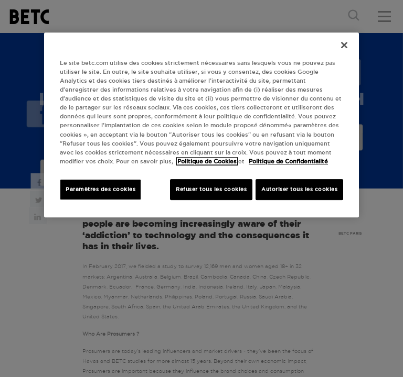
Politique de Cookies (207, 161)
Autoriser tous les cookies (299, 189)
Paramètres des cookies (100, 189)
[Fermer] (344, 45)
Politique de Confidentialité (288, 161)
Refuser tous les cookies (211, 189)
